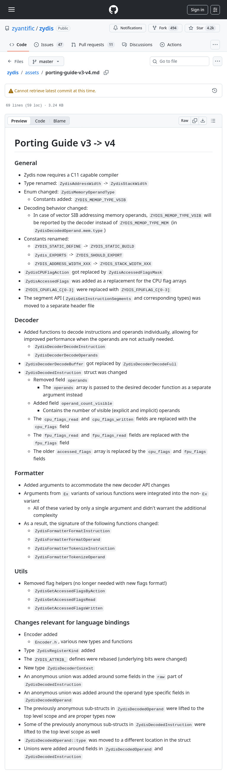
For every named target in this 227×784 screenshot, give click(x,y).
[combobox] (182, 61)
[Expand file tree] (15, 61)
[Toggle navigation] (11, 9)
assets (32, 72)
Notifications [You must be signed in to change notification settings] (127, 27)
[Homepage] (113, 9)
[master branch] (46, 61)
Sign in (197, 9)
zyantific (23, 28)
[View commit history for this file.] (215, 90)
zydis (46, 28)
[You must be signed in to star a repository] (202, 28)
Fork (165, 28)
